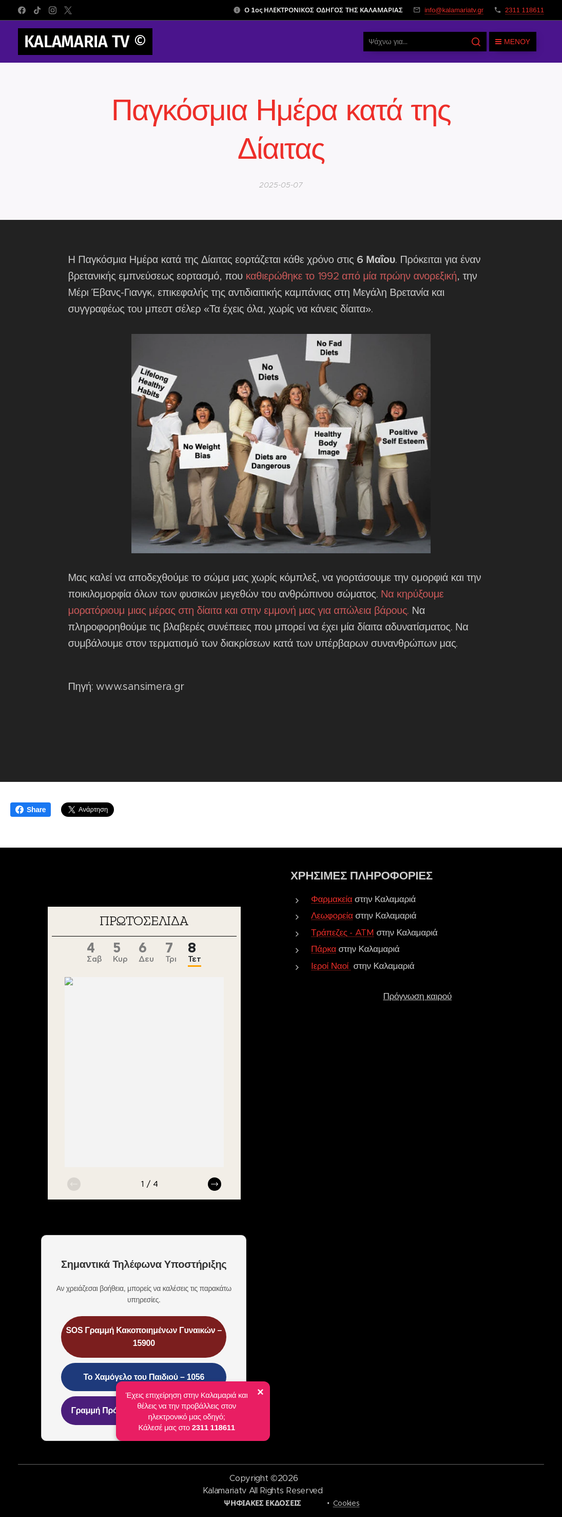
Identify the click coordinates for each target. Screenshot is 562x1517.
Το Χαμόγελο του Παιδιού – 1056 (144, 1377)
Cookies (346, 1503)
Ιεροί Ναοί (329, 965)
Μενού (512, 41)
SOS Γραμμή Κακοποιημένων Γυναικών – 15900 (144, 1336)
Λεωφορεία (332, 915)
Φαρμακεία (331, 899)
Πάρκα (323, 948)
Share (30, 810)
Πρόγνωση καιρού (417, 996)
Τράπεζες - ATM (342, 932)
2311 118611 (524, 10)
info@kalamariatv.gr (453, 10)
